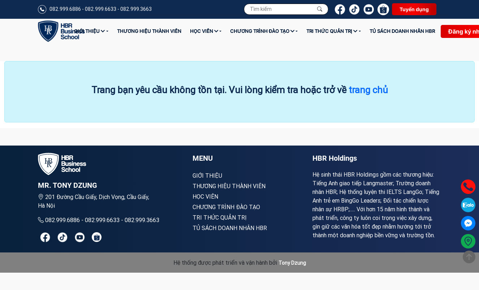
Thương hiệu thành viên (149, 31)
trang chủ (368, 90)
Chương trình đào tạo (262, 31)
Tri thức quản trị (331, 31)
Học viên (204, 31)
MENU (203, 158)
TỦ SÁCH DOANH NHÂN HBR (402, 31)
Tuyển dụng (414, 9)
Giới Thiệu (89, 31)
